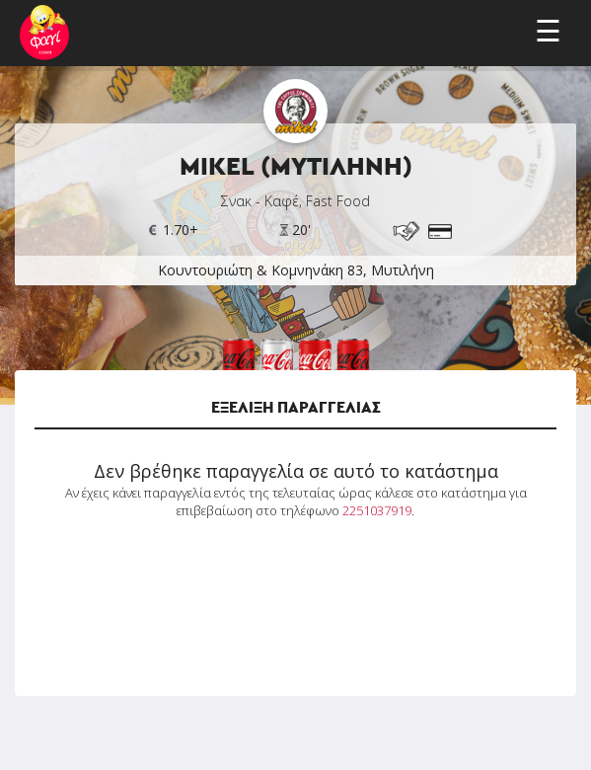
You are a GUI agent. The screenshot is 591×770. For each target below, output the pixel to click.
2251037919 (376, 510)
